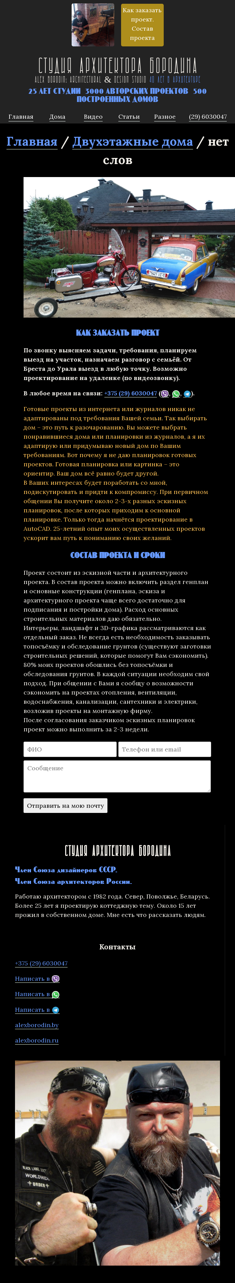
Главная (32, 141)
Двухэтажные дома (132, 141)
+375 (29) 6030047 (130, 393)
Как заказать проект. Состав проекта (142, 24)
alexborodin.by (37, 1025)
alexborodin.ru (37, 1040)
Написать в (37, 979)
